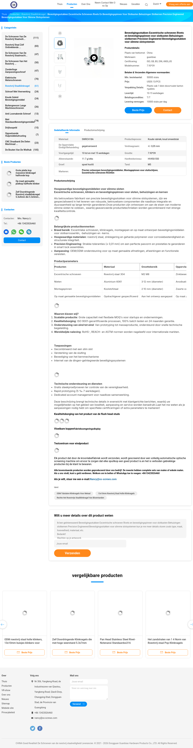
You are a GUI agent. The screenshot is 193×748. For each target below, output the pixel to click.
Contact (22, 240)
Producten (7, 686)
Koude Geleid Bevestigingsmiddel (22, 98)
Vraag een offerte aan (179, 4)
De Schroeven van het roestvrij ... (22, 62)
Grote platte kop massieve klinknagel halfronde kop (26, 173)
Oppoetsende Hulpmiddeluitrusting (22, 134)
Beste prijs (138, 110)
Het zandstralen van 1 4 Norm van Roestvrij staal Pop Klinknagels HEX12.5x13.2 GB (167, 643)
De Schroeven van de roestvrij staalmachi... (22, 54)
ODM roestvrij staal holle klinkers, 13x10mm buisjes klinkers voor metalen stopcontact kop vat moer (23, 643)
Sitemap (6, 703)
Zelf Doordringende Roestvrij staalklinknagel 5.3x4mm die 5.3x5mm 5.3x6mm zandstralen (28, 194)
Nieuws (5, 699)
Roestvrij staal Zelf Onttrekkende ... (22, 46)
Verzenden (72, 553)
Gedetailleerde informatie (67, 130)
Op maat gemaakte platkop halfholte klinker (28, 182)
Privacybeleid (8, 712)
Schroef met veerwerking (22, 91)
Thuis (4, 681)
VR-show (6, 690)
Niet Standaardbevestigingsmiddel (22, 120)
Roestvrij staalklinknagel (22, 85)
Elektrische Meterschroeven (22, 78)
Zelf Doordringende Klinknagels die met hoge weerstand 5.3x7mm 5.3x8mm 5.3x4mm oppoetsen (72, 643)
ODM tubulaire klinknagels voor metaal (73, 493)
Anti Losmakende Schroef (22, 113)
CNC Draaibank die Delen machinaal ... (22, 142)
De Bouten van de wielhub (22, 149)
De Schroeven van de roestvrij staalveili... (22, 37)
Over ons (6, 694)
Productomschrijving (94, 130)
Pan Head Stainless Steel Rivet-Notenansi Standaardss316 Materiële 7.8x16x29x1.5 (117, 643)
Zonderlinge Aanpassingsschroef (22, 70)
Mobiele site (8, 708)
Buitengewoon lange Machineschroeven (22, 106)
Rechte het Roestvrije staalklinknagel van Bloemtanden (80, 498)
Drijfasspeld (22, 127)
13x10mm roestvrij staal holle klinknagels (116, 493)
